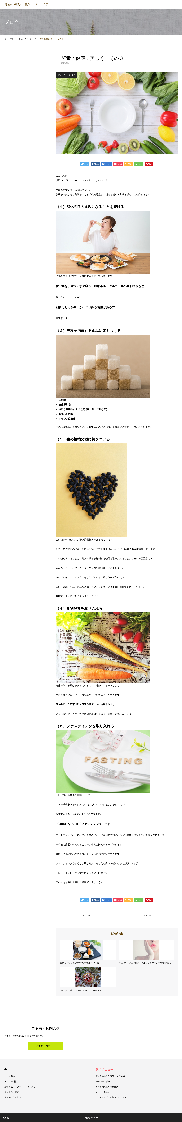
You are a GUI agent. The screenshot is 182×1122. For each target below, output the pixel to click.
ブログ (7, 1103)
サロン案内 (9, 1076)
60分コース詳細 (103, 1081)
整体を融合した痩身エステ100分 (111, 1076)
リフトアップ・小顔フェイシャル (111, 1097)
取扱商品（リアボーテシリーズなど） (22, 1087)
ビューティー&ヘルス (66, 75)
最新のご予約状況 (12, 1097)
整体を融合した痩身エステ (108, 1087)
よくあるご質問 (11, 1092)
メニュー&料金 (11, 1081)
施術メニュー (104, 1069)
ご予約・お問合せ (45, 1046)
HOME (5, 1069)
